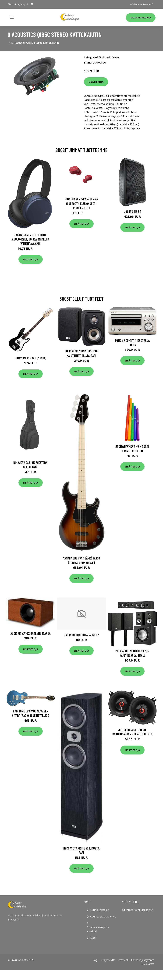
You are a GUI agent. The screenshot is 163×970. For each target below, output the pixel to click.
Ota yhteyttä (108, 960)
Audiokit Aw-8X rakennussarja (30, 633)
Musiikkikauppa (141, 17)
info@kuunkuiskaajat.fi (141, 4)
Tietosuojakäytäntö (142, 960)
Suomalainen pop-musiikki (98, 929)
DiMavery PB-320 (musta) (30, 358)
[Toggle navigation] (11, 17)
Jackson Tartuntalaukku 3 (81, 635)
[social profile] (32, 4)
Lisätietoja (96, 81)
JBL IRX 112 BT (132, 211)
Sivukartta (148, 964)
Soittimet (104, 57)
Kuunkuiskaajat (99, 910)
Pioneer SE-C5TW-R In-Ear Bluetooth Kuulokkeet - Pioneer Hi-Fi (81, 203)
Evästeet (123, 960)
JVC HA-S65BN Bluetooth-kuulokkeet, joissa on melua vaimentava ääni (30, 239)
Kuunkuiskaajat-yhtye (103, 916)
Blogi (93, 938)
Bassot (115, 57)
